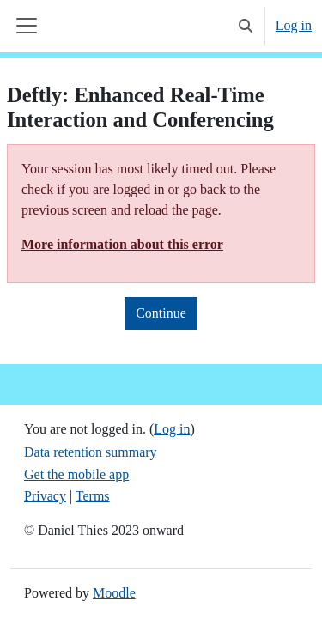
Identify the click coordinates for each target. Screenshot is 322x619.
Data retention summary (90, 452)
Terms (93, 496)
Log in (294, 25)
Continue (161, 313)
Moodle (114, 593)
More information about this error (122, 244)
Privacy (45, 496)
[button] (245, 26)
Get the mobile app (76, 474)
